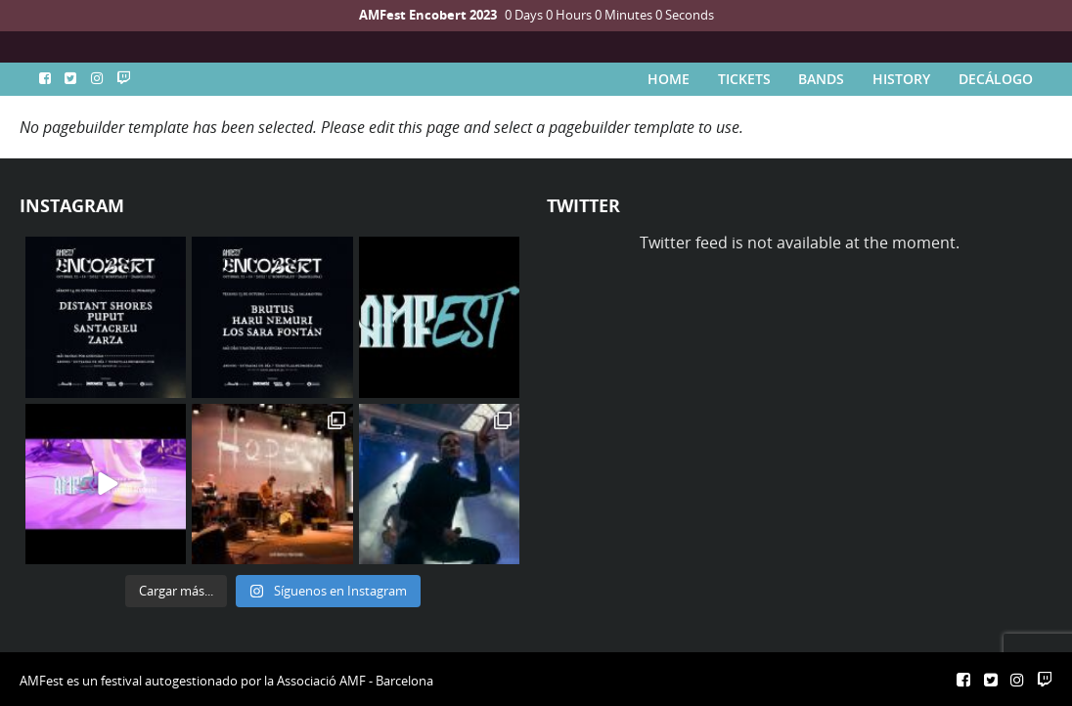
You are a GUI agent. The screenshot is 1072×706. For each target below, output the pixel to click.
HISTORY (901, 78)
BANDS (821, 78)
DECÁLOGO (996, 78)
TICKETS (744, 78)
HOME (669, 78)
